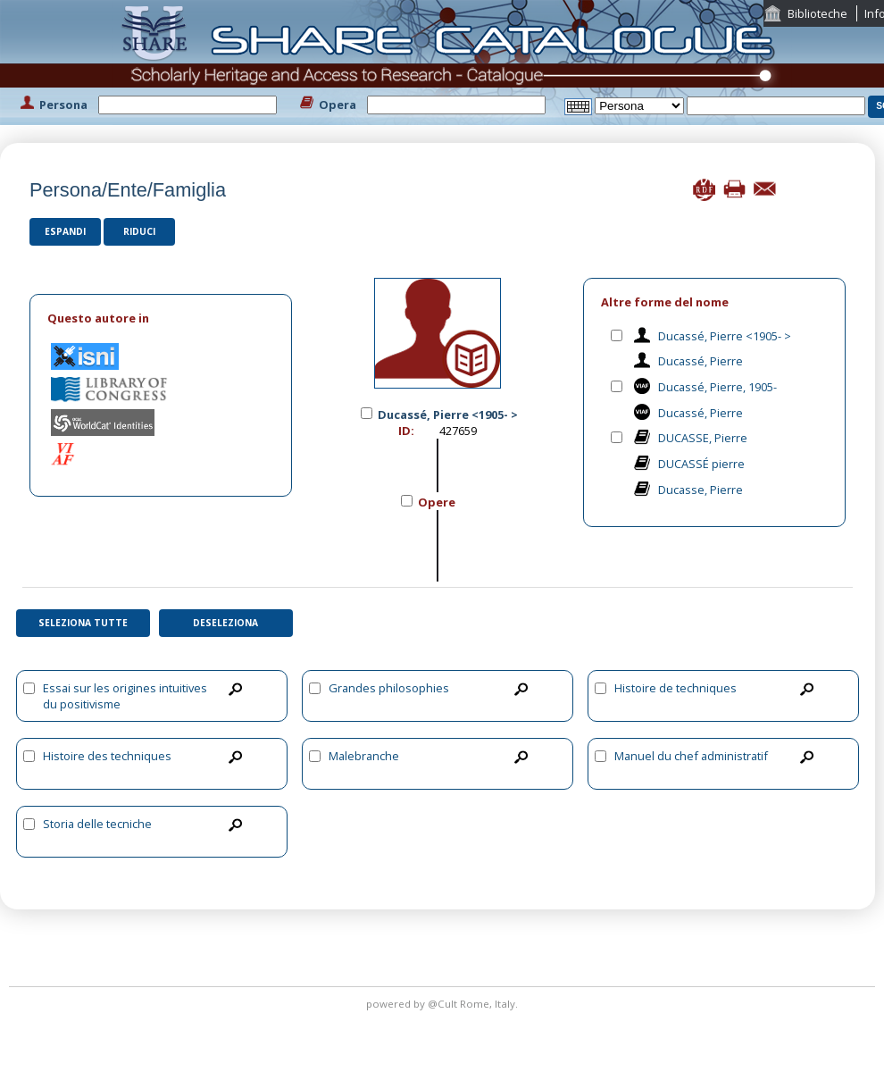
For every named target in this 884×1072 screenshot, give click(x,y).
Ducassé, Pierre (700, 413)
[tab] (160, 318)
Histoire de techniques (675, 688)
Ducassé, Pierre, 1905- (717, 387)
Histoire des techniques (107, 756)
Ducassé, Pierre (700, 361)
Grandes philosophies (389, 688)
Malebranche (364, 756)
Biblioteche (817, 13)
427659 (458, 431)
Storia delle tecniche (97, 824)
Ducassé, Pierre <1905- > (724, 336)
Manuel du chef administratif (691, 756)
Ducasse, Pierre (700, 490)
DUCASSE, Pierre (702, 438)
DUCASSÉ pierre (701, 464)
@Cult (444, 1003)
